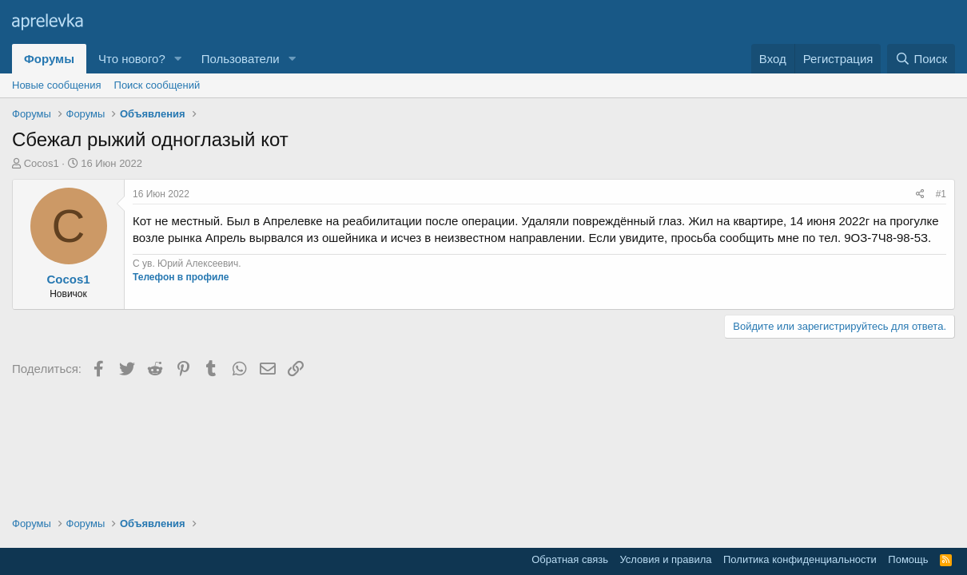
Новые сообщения (56, 85)
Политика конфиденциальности (800, 559)
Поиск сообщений (157, 85)
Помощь (908, 559)
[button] (178, 58)
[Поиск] (921, 58)
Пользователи (240, 58)
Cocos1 (41, 163)
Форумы (49, 58)
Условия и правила (665, 559)
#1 (941, 194)
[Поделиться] (920, 194)
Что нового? (131, 58)
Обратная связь (569, 559)
